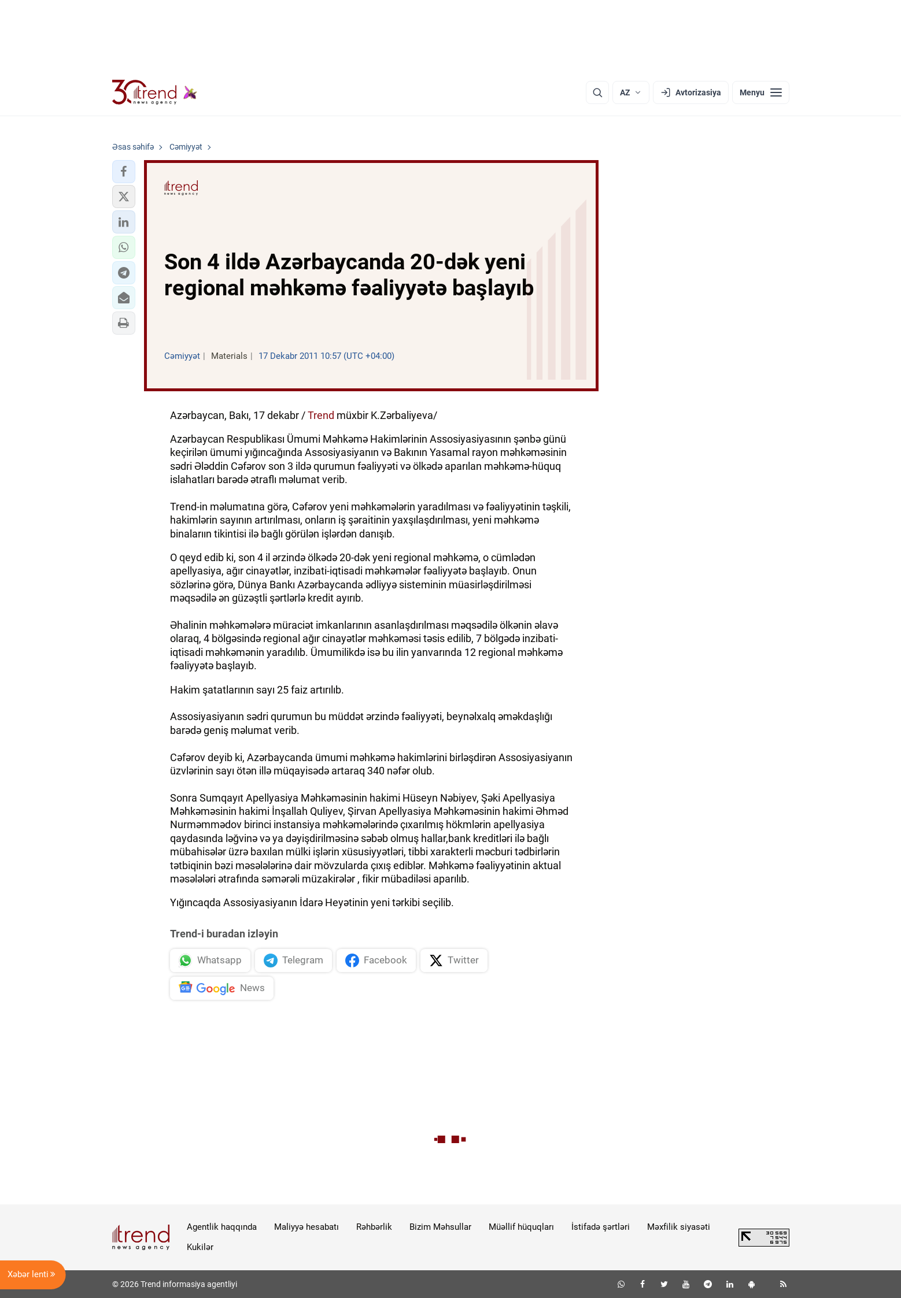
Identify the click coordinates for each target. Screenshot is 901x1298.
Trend (321, 415)
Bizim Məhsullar (440, 1227)
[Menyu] (760, 92)
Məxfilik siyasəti (678, 1227)
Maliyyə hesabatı (306, 1227)
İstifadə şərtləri (600, 1227)
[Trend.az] (155, 92)
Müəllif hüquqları (521, 1227)
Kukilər (200, 1247)
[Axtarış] (597, 92)
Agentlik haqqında (222, 1227)
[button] (124, 172)
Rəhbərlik (374, 1227)
